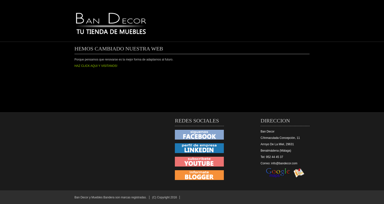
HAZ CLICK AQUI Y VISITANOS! (95, 66)
